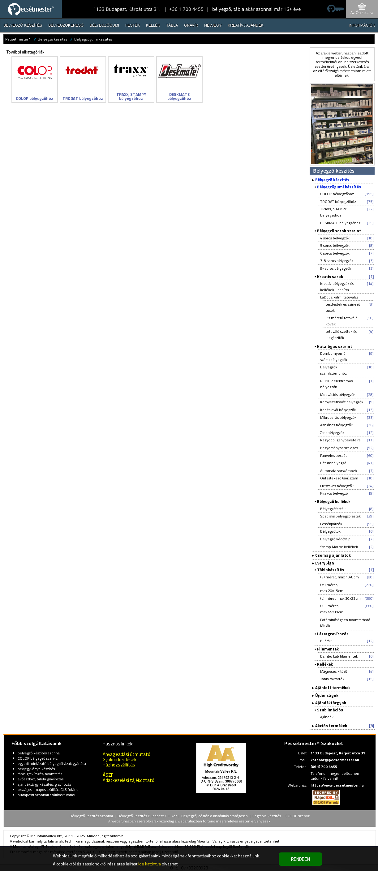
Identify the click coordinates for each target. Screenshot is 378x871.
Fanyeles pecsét (333, 455)
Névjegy (212, 25)
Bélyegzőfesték (333, 509)
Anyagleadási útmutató (126, 754)
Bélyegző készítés (22, 25)
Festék (132, 25)
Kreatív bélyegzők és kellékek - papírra (337, 287)
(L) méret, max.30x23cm (340, 598)
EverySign (324, 563)
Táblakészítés (330, 570)
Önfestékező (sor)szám (339, 478)
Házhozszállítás (119, 764)
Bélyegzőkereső (66, 25)
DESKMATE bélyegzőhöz (340, 223)
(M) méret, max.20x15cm (331, 588)
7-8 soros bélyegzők (336, 261)
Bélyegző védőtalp (335, 539)
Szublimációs (330, 710)
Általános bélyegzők (336, 425)
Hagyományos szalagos (339, 448)
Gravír (191, 25)
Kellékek (325, 664)
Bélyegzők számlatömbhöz (333, 370)
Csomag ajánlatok (333, 555)
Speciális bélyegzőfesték (340, 516)
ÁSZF (108, 775)
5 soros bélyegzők (335, 245)
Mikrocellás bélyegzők (338, 417)
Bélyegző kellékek (333, 501)
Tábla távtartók (332, 679)
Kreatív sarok (330, 276)
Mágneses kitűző (333, 671)
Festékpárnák (331, 524)
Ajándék (326, 717)
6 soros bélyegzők (335, 253)
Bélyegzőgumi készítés (93, 39)
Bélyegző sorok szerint (339, 231)
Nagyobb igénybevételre (340, 440)
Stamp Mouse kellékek (339, 547)
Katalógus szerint (334, 346)
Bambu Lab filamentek (339, 656)
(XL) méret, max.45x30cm (331, 609)
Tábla (172, 25)
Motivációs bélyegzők (337, 394)
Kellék (153, 25)
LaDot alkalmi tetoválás (339, 297)
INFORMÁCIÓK (362, 25)
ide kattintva (149, 863)
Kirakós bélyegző (334, 493)
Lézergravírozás (333, 634)
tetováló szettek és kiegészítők (341, 334)
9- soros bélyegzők (335, 268)
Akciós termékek (331, 726)
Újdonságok (326, 695)
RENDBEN (300, 859)
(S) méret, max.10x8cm (339, 577)
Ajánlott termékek (332, 687)
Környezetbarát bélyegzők (341, 402)
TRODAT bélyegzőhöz (338, 201)
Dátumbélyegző (333, 463)
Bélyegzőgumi (104, 25)
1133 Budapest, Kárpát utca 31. (127, 9)
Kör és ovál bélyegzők (338, 410)
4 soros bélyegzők (335, 238)
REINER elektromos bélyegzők (336, 384)
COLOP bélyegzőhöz (337, 194)
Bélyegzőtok (330, 531)
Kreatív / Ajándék (245, 25)
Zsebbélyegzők (332, 433)
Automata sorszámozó (338, 471)
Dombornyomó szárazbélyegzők (333, 356)
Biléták (326, 641)
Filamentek (328, 649)
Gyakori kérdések (119, 759)
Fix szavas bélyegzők (337, 486)
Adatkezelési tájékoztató (128, 780)
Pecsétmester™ (18, 39)
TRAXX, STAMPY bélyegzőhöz (333, 212)
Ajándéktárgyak (330, 703)
